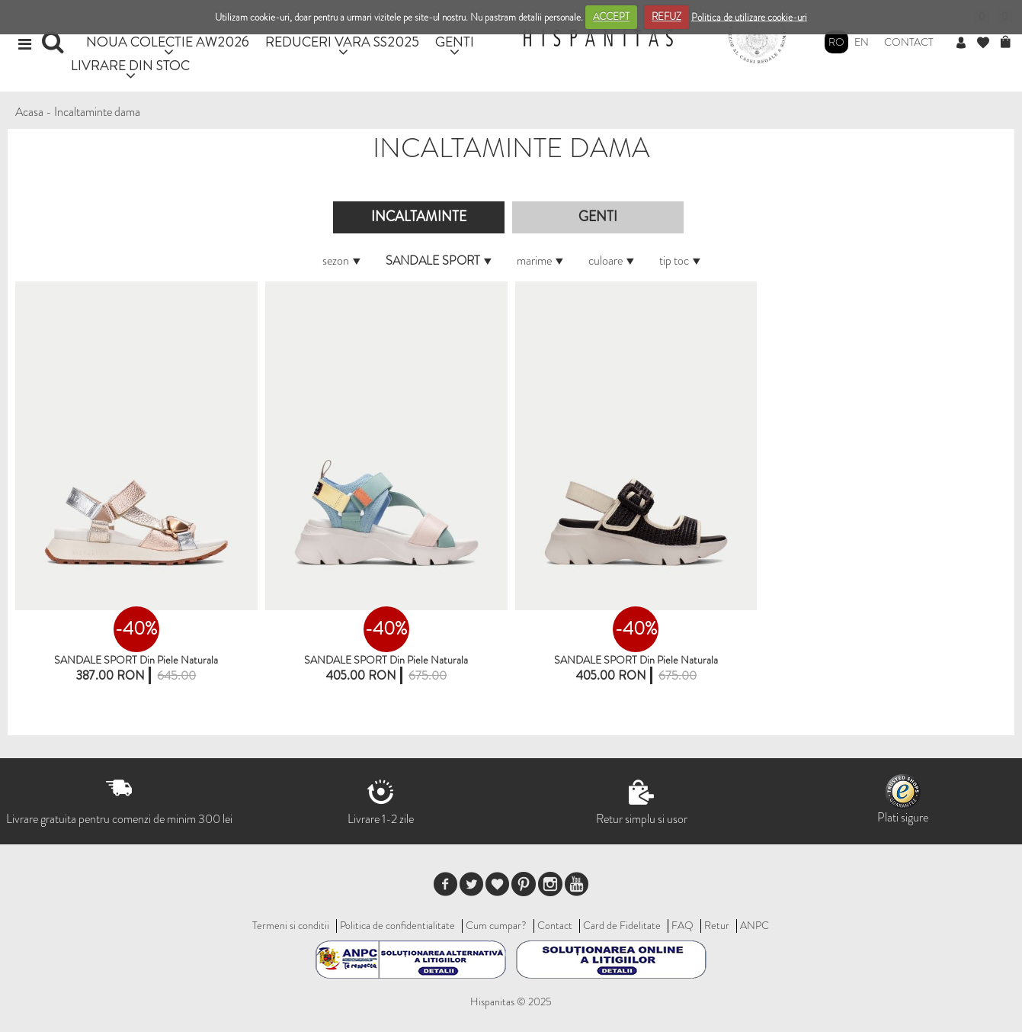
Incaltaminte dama (97, 112)
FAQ (682, 925)
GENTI (454, 41)
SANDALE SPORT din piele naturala (136, 659)
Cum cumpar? (496, 925)
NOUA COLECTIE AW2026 (167, 41)
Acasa (29, 112)
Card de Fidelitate (622, 925)
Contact (909, 42)
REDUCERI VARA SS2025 (342, 41)
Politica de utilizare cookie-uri (749, 16)
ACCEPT (611, 16)
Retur (716, 925)
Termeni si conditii (290, 925)
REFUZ (666, 16)
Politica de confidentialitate (397, 925)
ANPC (754, 925)
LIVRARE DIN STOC (130, 65)
